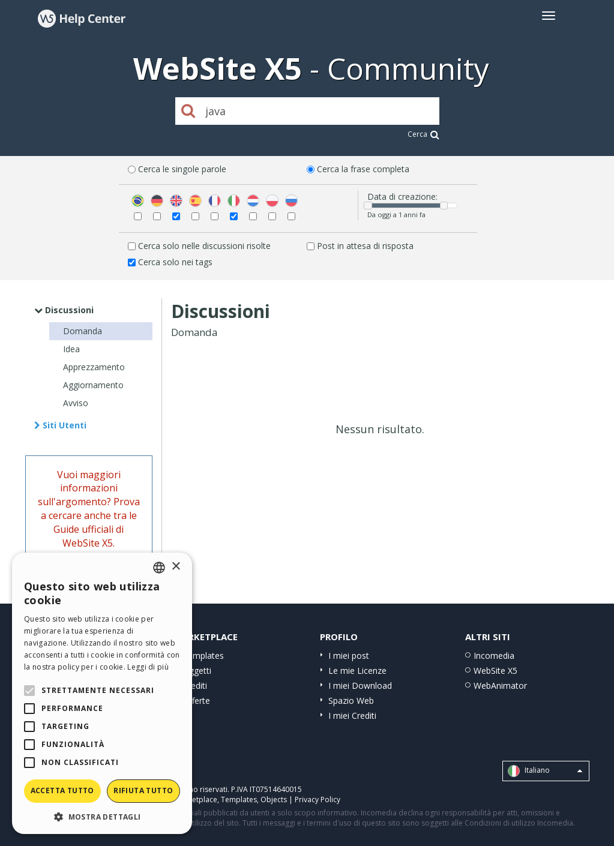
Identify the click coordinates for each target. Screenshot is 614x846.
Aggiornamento (93, 385)
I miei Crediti (352, 715)
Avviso (75, 403)
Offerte (196, 700)
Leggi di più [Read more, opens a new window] (148, 667)
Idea (71, 349)
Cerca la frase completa (363, 169)
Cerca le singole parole (182, 169)
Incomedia (494, 655)
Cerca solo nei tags (175, 262)
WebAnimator (500, 685)
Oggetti (196, 670)
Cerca (423, 134)
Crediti (194, 685)
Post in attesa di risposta (365, 245)
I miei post (348, 655)
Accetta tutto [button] (62, 790)
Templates (203, 655)
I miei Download (360, 685)
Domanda (82, 331)
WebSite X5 (495, 670)
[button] (102, 816)
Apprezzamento (94, 367)
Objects (273, 799)
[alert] (102, 693)
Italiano (545, 771)
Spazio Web (351, 700)
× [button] (175, 566)
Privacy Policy (317, 799)
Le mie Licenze (357, 670)
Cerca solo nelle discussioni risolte (204, 245)
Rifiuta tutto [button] (143, 790)
